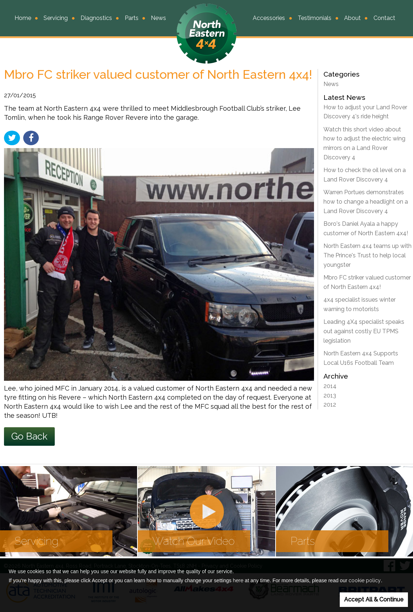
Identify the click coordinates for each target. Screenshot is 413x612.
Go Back (29, 436)
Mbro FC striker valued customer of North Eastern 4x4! (367, 282)
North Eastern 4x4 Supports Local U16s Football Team (360, 358)
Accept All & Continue (374, 599)
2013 (329, 395)
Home (23, 18)
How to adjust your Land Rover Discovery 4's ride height (365, 112)
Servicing (56, 18)
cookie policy (364, 580)
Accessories (269, 18)
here (238, 580)
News (158, 18)
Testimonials (314, 18)
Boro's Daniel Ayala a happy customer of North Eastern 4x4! (365, 228)
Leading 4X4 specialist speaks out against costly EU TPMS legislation (363, 331)
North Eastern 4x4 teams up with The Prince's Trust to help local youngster (367, 255)
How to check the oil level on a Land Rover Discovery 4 (364, 175)
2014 (329, 386)
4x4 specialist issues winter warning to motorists (359, 304)
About (352, 18)
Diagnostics (96, 18)
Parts (132, 18)
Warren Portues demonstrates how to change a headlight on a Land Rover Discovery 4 (365, 201)
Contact (384, 18)
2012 (329, 404)
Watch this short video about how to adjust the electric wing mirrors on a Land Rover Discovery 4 (364, 143)
